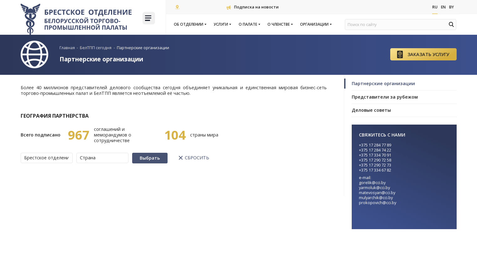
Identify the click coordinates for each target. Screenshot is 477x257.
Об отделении (190, 24)
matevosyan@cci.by (377, 192)
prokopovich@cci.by (377, 202)
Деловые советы (371, 110)
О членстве (279, 24)
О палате (249, 24)
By (451, 7)
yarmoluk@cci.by (374, 187)
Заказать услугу (428, 54)
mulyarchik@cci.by (376, 197)
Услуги (222, 24)
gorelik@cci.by (372, 182)
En (442, 7)
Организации (315, 24)
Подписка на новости (252, 7)
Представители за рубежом (385, 97)
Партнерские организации (383, 83)
